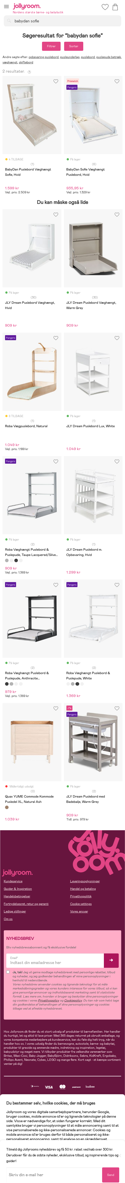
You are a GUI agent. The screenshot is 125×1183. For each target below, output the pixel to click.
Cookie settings (81, 904)
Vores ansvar (79, 911)
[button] (6, 6)
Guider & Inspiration (18, 889)
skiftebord (26, 62)
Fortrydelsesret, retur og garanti (26, 904)
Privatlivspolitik (81, 896)
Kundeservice (13, 881)
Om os (8, 919)
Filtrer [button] (51, 46)
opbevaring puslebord (44, 57)
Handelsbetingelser (17, 896)
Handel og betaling (83, 889)
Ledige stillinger (15, 911)
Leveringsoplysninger (85, 881)
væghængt (10, 62)
